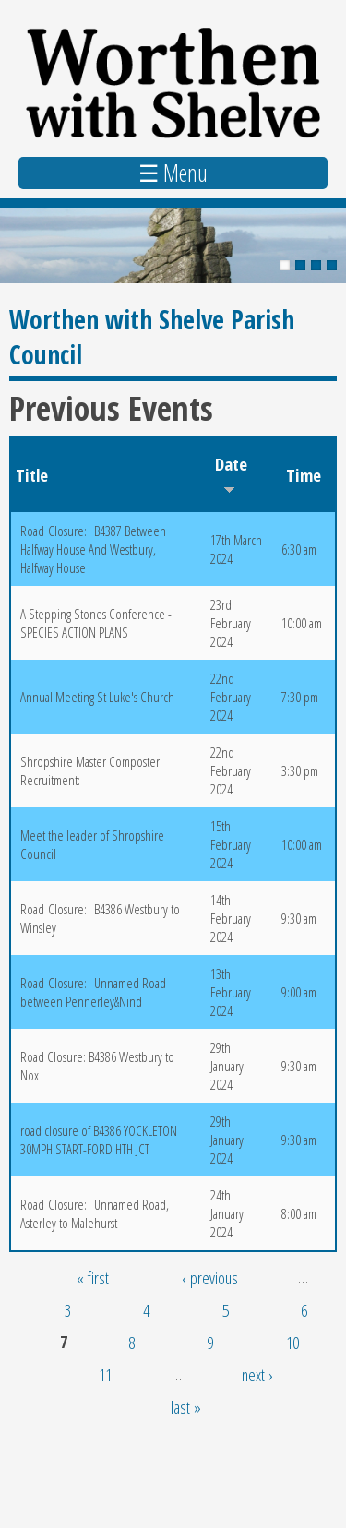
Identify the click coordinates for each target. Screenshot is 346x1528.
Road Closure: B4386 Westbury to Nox (97, 1065)
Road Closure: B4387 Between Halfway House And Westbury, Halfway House (93, 549)
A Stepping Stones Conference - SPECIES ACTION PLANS (96, 622)
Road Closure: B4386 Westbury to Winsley (100, 918)
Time (303, 474)
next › (257, 1374)
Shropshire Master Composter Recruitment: (90, 770)
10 (292, 1342)
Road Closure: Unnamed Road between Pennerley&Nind (93, 991)
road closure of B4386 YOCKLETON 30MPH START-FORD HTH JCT (98, 1139)
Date (231, 473)
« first (93, 1277)
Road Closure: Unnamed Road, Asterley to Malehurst (94, 1213)
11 (105, 1374)
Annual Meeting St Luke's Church (97, 696)
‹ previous (210, 1277)
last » (186, 1406)
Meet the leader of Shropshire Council (92, 844)
